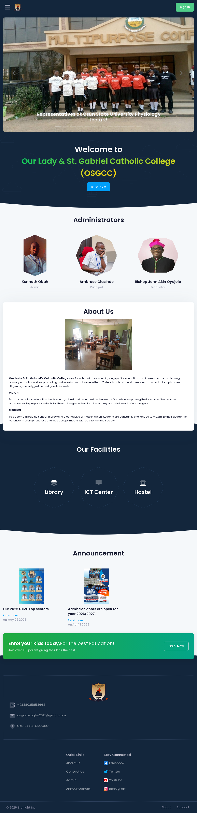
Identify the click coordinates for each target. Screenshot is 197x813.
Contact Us (75, 771)
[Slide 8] (110, 126)
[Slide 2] (66, 126)
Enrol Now (98, 187)
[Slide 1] (58, 126)
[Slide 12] (139, 126)
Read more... (11, 615)
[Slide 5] (88, 126)
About (166, 807)
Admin (71, 780)
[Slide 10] (124, 126)
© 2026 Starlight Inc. (21, 807)
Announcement (78, 788)
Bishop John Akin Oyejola (158, 281)
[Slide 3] (73, 126)
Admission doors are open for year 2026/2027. (93, 611)
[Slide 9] (117, 126)
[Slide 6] (95, 126)
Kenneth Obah (35, 281)
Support (183, 807)
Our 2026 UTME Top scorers (26, 609)
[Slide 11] (131, 126)
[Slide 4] (80, 126)
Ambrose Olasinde (97, 281)
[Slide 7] (102, 126)
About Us (73, 763)
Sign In (185, 7)
